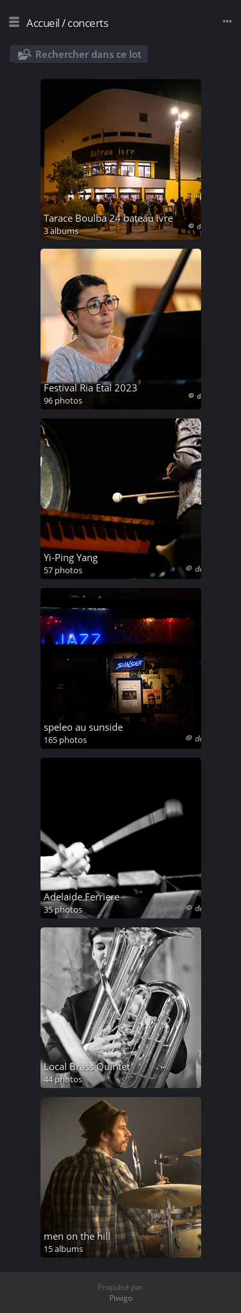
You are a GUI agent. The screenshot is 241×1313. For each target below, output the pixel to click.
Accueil (43, 22)
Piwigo (120, 1297)
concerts (87, 22)
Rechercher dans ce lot (88, 54)
